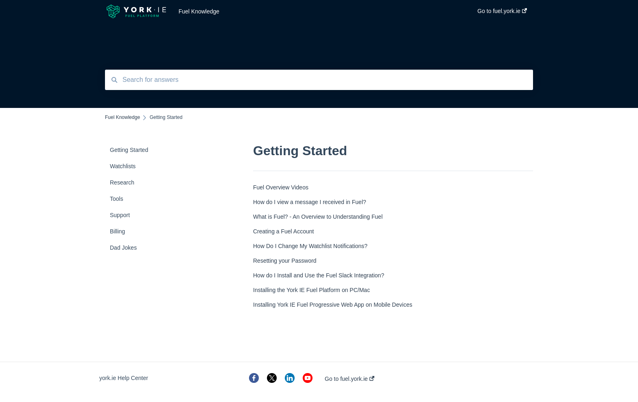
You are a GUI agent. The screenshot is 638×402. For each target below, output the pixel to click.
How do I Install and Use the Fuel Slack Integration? (318, 275)
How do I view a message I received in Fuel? (309, 202)
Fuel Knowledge (199, 11)
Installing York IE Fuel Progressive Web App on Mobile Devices (332, 304)
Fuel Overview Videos (280, 187)
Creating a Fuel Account (283, 231)
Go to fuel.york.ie (349, 379)
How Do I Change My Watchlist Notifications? (310, 246)
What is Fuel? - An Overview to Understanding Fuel (317, 216)
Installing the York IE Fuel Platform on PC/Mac (311, 290)
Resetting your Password (285, 260)
